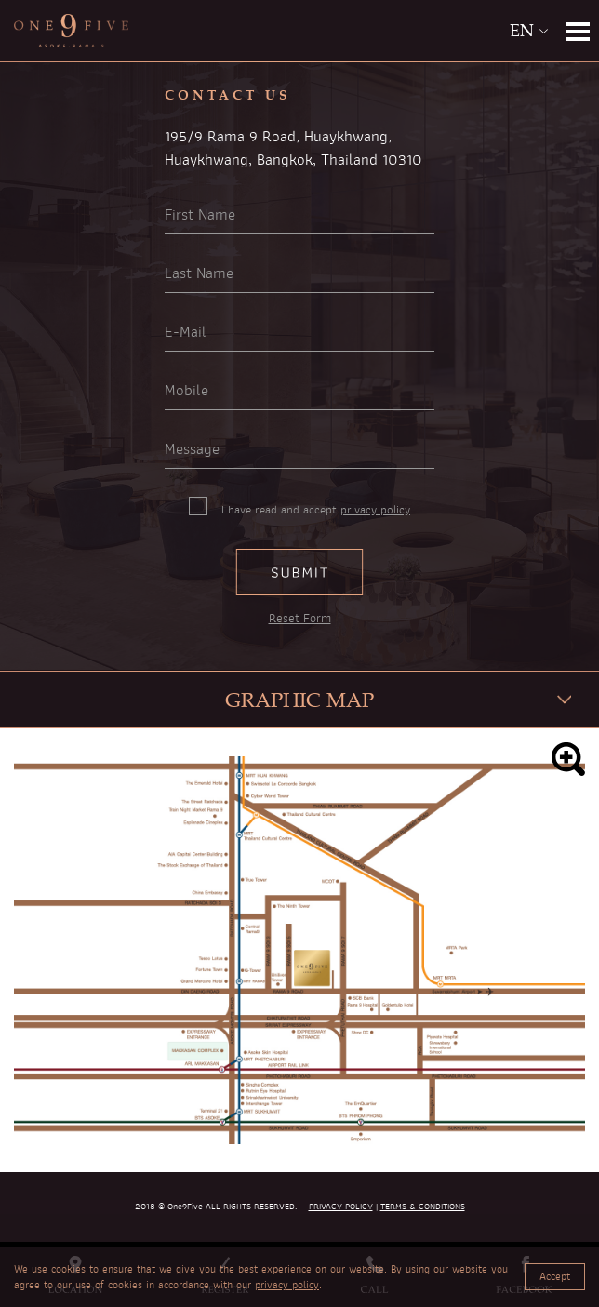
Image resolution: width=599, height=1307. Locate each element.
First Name (200, 215)
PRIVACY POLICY (341, 1206)
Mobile (186, 391)
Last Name (199, 273)
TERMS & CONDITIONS (422, 1206)
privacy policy (375, 509)
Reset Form (300, 618)
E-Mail (185, 332)
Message (192, 449)
